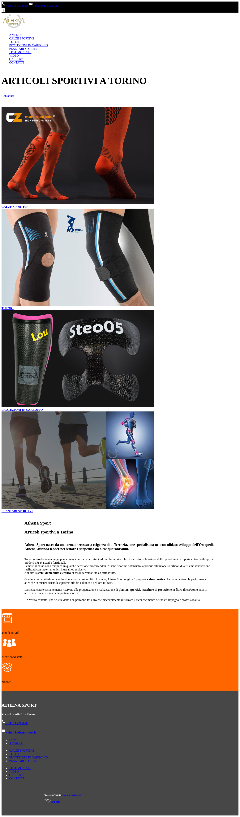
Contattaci (8, 95)
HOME (13, 739)
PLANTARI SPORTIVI (23, 48)
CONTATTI (16, 62)
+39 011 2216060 (15, 5)
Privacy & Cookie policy (72, 795)
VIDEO (14, 55)
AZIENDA (16, 35)
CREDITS (52, 802)
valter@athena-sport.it (44, 5)
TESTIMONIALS (20, 52)
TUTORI (14, 41)
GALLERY (16, 59)
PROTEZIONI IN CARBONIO (28, 45)
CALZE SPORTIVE (21, 38)
